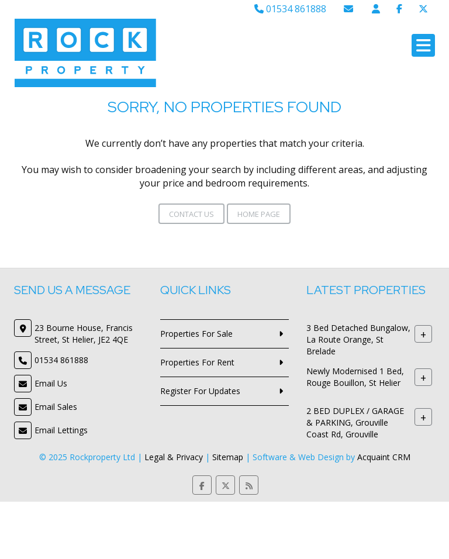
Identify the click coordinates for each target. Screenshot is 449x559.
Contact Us (191, 214)
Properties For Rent (197, 362)
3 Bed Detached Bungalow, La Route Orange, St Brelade (358, 339)
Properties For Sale (196, 333)
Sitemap (227, 457)
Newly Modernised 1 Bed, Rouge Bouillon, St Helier (355, 376)
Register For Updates (200, 390)
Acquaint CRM (383, 457)
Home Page (258, 214)
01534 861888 (290, 8)
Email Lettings (61, 430)
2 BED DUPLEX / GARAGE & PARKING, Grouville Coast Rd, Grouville (355, 422)
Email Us (50, 383)
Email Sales (55, 406)
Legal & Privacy (173, 457)
